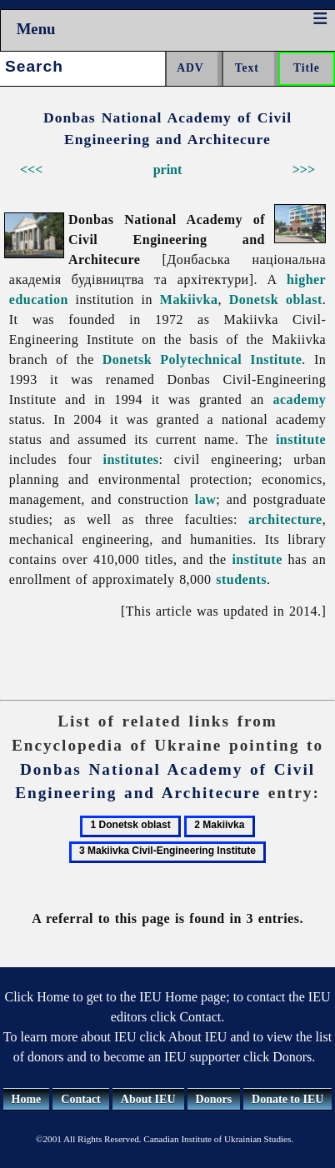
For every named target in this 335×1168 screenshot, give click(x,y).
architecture (285, 519)
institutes (130, 459)
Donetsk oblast (275, 299)
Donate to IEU (287, 1099)
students (241, 579)
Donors (214, 1099)
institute (301, 439)
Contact (80, 1099)
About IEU (148, 1099)
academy (299, 399)
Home (27, 1099)
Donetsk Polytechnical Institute (202, 359)
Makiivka (189, 299)
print (167, 169)
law (205, 499)
